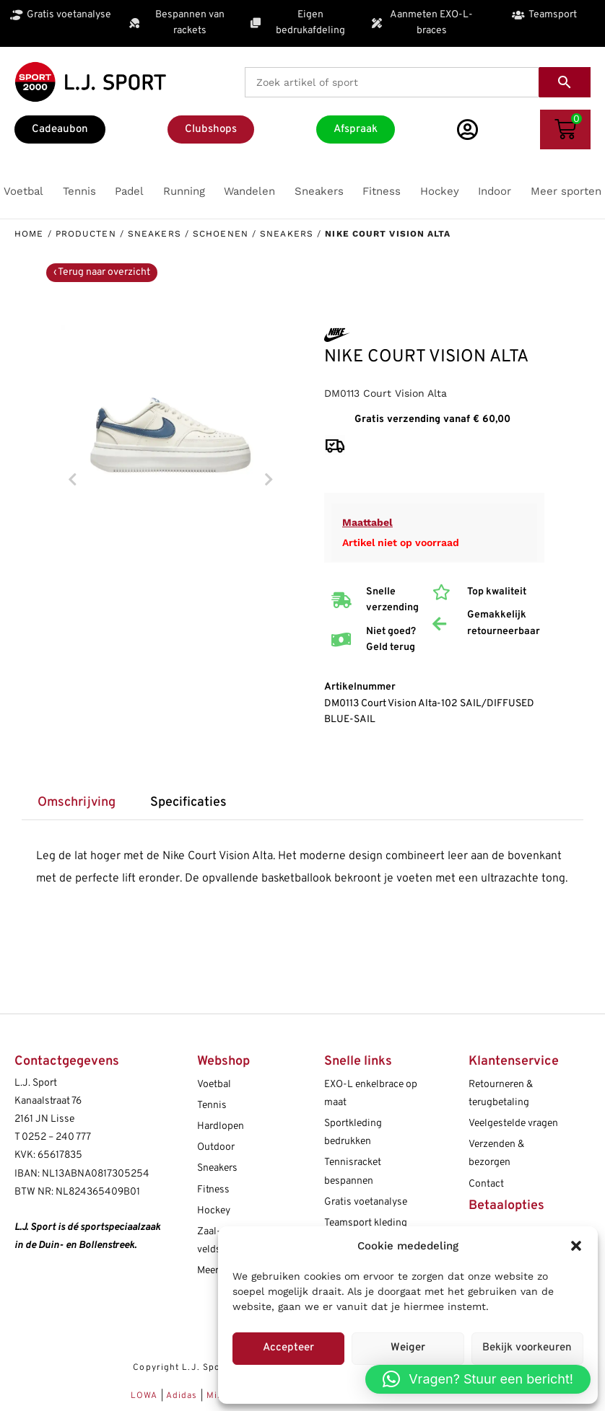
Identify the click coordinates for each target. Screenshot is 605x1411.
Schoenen (220, 234)
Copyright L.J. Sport (180, 1367)
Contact (486, 1184)
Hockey (213, 1211)
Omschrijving (77, 802)
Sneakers (154, 234)
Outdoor (216, 1147)
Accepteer (288, 1348)
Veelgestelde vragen (513, 1123)
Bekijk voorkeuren (527, 1348)
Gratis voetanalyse (365, 1202)
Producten (86, 234)
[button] (576, 1246)
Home (28, 234)
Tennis (212, 1105)
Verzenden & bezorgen (496, 1153)
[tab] (76, 803)
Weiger (408, 1348)
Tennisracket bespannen (352, 1171)
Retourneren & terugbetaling (501, 1093)
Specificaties (188, 802)
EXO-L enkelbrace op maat (370, 1093)
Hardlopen (220, 1126)
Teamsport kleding (365, 1223)
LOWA (146, 1396)
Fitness (213, 1190)
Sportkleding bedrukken (353, 1132)
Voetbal (214, 1084)
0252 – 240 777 (56, 1137)
